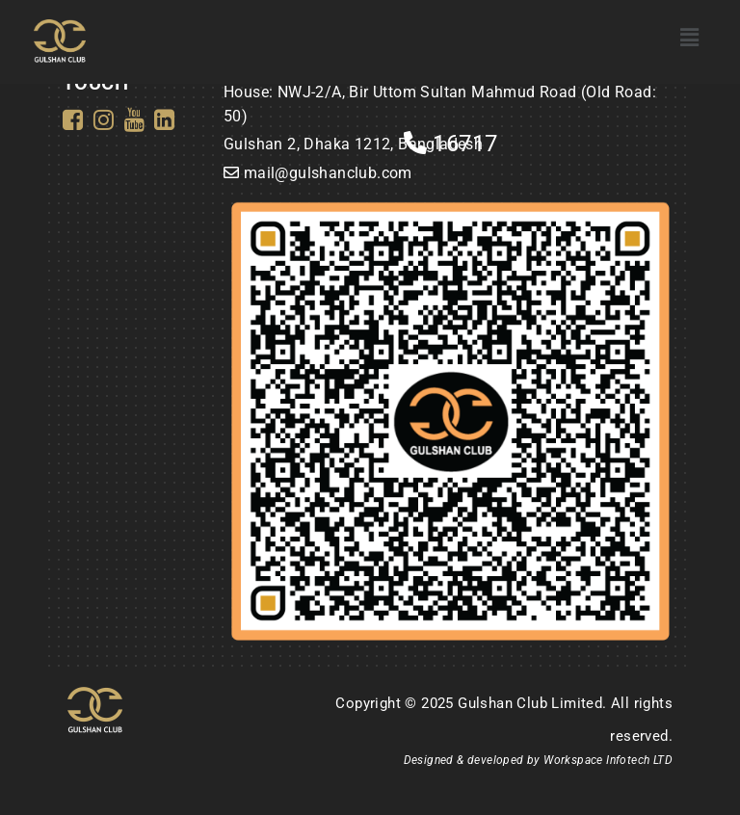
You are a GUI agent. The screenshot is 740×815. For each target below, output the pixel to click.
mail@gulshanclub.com (328, 173)
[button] (689, 37)
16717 (451, 143)
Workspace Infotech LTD (608, 760)
